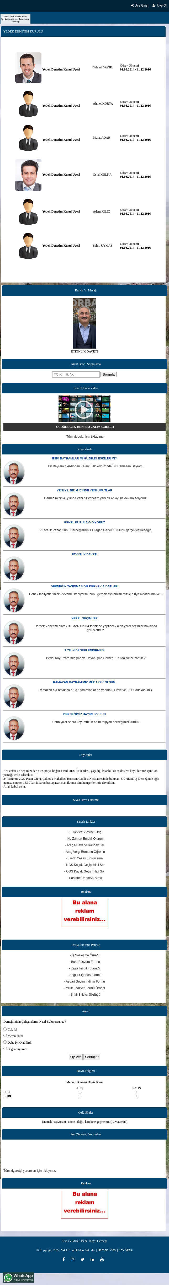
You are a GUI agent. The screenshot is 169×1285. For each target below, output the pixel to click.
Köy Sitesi (126, 1250)
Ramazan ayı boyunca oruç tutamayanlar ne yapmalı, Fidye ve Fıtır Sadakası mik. (96, 690)
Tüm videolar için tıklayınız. (85, 436)
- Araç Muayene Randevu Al (84, 845)
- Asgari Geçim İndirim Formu (84, 981)
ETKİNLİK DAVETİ (84, 554)
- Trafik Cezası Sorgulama (84, 858)
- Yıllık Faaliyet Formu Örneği (84, 988)
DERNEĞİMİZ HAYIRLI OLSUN (84, 714)
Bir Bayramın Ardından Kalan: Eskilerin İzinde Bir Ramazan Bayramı (96, 466)
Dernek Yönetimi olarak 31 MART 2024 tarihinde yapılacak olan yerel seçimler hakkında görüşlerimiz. (96, 628)
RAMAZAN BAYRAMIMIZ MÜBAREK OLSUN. (84, 682)
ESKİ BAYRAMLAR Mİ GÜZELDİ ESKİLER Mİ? (84, 458)
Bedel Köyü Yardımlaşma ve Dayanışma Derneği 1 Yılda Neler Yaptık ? (95, 658)
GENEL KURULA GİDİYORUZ (84, 522)
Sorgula (109, 374)
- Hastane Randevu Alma (84, 878)
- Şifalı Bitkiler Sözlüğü (84, 994)
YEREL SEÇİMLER (84, 618)
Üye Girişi (139, 5)
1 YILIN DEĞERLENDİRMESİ (84, 650)
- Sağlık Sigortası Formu (84, 975)
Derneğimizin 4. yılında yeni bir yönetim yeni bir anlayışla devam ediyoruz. (95, 498)
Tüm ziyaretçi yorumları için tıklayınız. (29, 1171)
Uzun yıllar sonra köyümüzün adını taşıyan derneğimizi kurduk (95, 722)
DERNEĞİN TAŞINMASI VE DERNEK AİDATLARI (84, 586)
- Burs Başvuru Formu (84, 962)
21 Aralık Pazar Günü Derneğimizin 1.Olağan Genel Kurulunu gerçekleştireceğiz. (96, 530)
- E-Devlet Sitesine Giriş (84, 832)
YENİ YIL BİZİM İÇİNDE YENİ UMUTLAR (84, 490)
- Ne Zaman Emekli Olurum (84, 839)
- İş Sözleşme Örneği (84, 955)
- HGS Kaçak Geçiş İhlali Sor (84, 865)
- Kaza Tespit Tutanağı (84, 968)
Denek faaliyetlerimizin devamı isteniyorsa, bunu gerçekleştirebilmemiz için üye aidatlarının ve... (95, 594)
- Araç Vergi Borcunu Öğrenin (84, 852)
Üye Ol (159, 5)
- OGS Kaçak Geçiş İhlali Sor (84, 871)
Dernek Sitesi (107, 1250)
